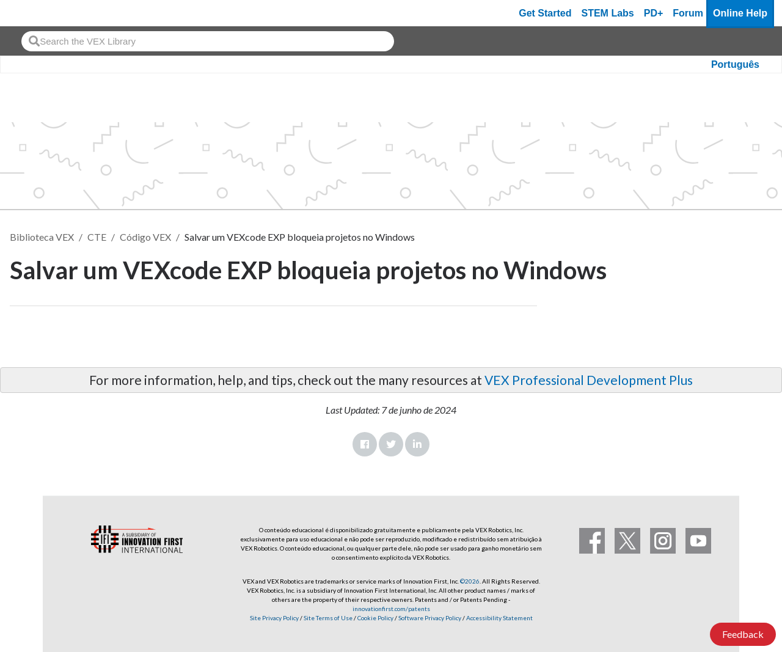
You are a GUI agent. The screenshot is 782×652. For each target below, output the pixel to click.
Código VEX (145, 237)
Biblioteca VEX (42, 237)
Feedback (743, 634)
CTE (96, 237)
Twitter (391, 444)
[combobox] (207, 41)
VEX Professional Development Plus (588, 379)
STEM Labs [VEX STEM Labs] (608, 13)
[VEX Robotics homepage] (33, 13)
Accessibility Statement (499, 617)
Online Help (740, 13)
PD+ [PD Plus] (653, 13)
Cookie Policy (375, 617)
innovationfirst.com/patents (391, 608)
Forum (688, 13)
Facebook (365, 444)
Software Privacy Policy (429, 617)
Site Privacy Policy (274, 617)
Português (735, 64)
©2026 (470, 581)
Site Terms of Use (327, 617)
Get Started (545, 13)
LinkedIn (417, 444)
